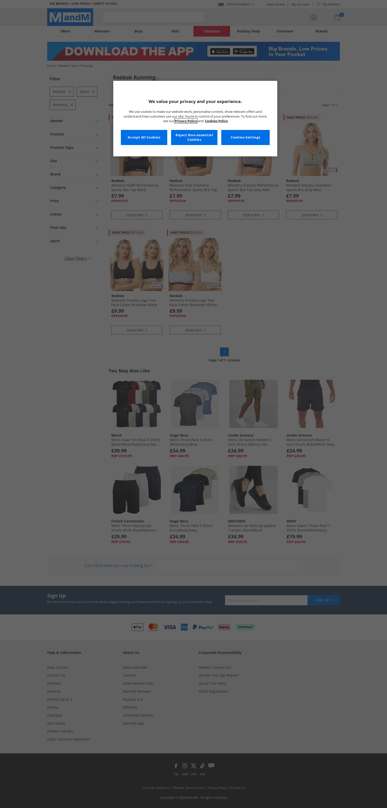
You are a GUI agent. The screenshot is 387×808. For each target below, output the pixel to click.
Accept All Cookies (144, 137)
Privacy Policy (186, 121)
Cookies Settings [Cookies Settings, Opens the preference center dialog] (245, 137)
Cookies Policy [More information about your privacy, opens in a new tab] (216, 121)
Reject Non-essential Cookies (194, 137)
